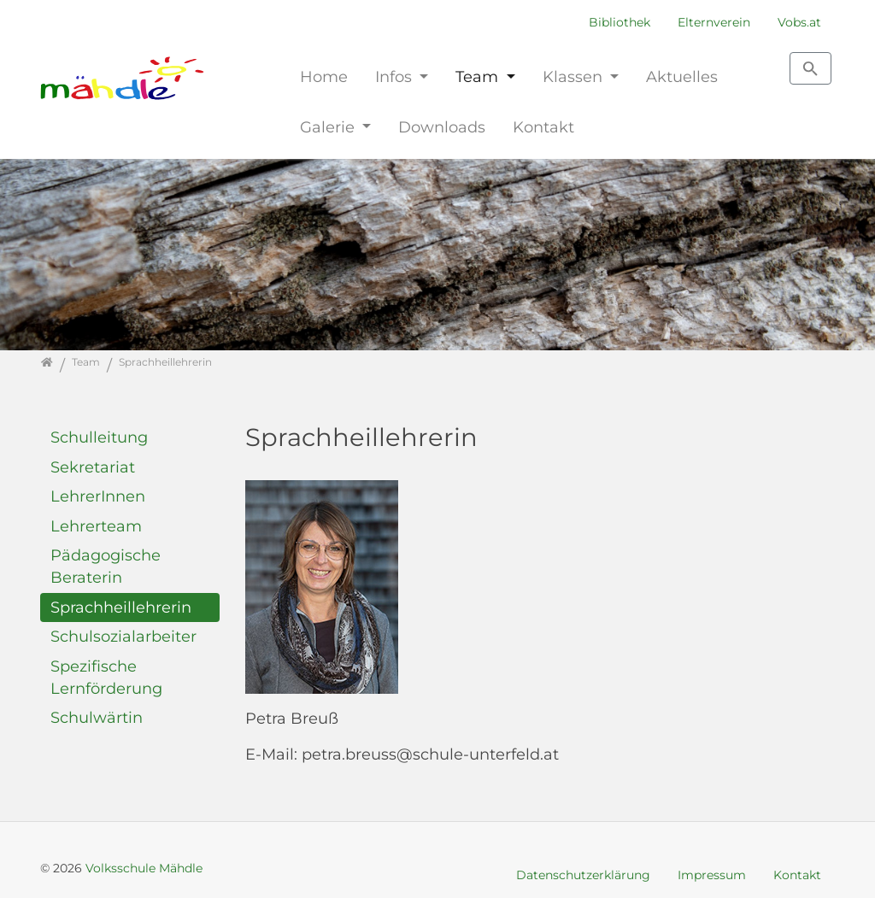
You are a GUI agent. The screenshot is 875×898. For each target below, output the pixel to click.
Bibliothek (619, 22)
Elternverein (714, 22)
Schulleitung (99, 437)
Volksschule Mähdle (144, 868)
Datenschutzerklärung (583, 875)
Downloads (441, 127)
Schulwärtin (96, 717)
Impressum (712, 875)
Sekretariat (92, 467)
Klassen (575, 76)
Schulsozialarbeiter (123, 636)
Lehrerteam (96, 526)
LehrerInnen (97, 496)
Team (478, 76)
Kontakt (543, 127)
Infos (395, 76)
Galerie (329, 127)
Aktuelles (682, 76)
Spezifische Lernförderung (106, 677)
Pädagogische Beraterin (105, 566)
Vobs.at (799, 22)
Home (324, 76)
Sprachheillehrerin (120, 607)
